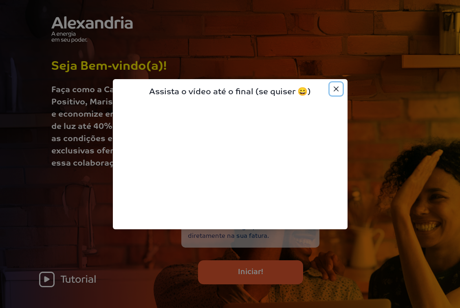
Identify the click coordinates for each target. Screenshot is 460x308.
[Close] (336, 88)
